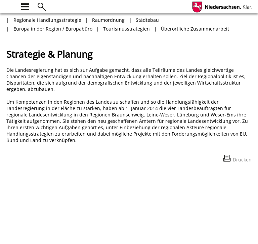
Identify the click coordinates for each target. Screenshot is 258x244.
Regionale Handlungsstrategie (47, 20)
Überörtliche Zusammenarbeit (195, 29)
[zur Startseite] (10, 6)
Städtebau (147, 20)
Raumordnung (108, 20)
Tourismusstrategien (126, 29)
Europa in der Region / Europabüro (52, 29)
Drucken (242, 159)
